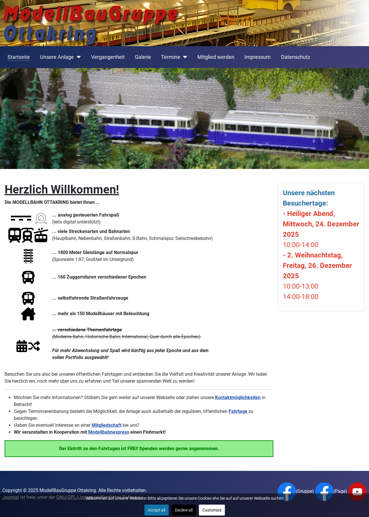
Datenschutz (295, 57)
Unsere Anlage (57, 57)
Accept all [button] (156, 510)
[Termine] (183, 57)
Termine (170, 57)
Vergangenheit (108, 57)
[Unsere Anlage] (77, 57)
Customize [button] (211, 510)
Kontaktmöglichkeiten (238, 397)
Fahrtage (238, 411)
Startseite (18, 57)
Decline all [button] (184, 510)
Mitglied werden (215, 57)
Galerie (143, 57)
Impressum (257, 57)
